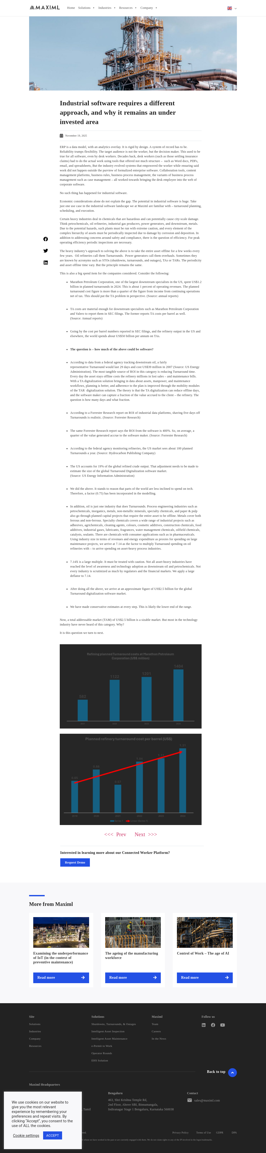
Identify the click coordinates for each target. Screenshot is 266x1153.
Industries (107, 8)
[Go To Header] (232, 1072)
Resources (128, 8)
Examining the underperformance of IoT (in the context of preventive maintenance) (60, 957)
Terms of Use (203, 1132)
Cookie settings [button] (26, 1135)
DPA (234, 1132)
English (229, 8)
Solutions (86, 8)
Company (149, 8)
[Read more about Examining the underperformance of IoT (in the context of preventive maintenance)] (61, 977)
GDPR (219, 1132)
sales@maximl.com (207, 1100)
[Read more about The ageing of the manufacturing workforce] (133, 977)
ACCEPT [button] (52, 1135)
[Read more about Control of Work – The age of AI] (205, 977)
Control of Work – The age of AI (203, 953)
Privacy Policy (180, 1132)
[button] (45, 239)
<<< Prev (115, 834)
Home (71, 8)
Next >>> (146, 834)
